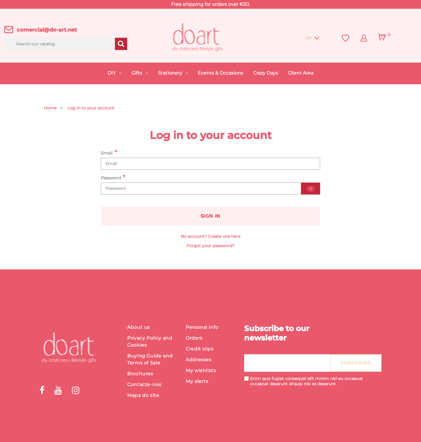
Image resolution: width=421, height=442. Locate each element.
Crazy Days (265, 73)
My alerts (197, 381)
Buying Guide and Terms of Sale (149, 359)
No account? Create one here (210, 236)
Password (111, 177)
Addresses (199, 359)
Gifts (137, 73)
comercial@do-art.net (47, 30)
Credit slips (200, 349)
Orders (194, 338)
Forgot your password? (210, 245)
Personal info (202, 327)
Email (107, 153)
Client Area (300, 73)
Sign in (211, 216)
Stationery (170, 73)
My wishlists (201, 370)
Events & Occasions (220, 73)
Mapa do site (143, 395)
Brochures (140, 373)
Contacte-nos (144, 384)
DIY (112, 73)
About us (138, 327)
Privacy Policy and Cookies (149, 341)
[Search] (58, 44)
